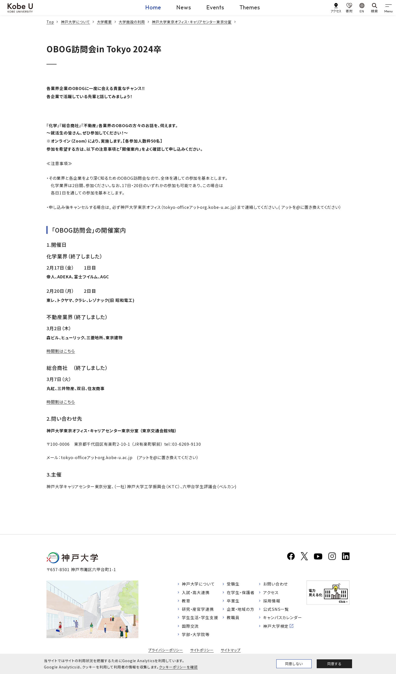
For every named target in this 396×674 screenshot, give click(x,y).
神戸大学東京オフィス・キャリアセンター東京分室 (192, 21)
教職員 (233, 618)
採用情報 (271, 601)
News (183, 7)
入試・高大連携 (196, 593)
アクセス (271, 593)
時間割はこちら (60, 351)
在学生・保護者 (241, 593)
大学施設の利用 (132, 21)
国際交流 (190, 627)
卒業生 (233, 601)
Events (215, 7)
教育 (186, 601)
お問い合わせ (275, 584)
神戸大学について (75, 21)
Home (153, 7)
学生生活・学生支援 (200, 618)
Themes (249, 7)
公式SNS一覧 (276, 610)
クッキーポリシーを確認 (178, 666)
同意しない (294, 663)
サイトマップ (231, 651)
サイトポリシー (202, 651)
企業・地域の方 (241, 610)
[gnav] (388, 7)
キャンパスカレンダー (282, 618)
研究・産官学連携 (198, 610)
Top (50, 21)
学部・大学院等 (196, 635)
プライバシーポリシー (165, 651)
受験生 (233, 584)
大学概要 (104, 21)
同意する (334, 663)
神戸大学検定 (276, 627)
